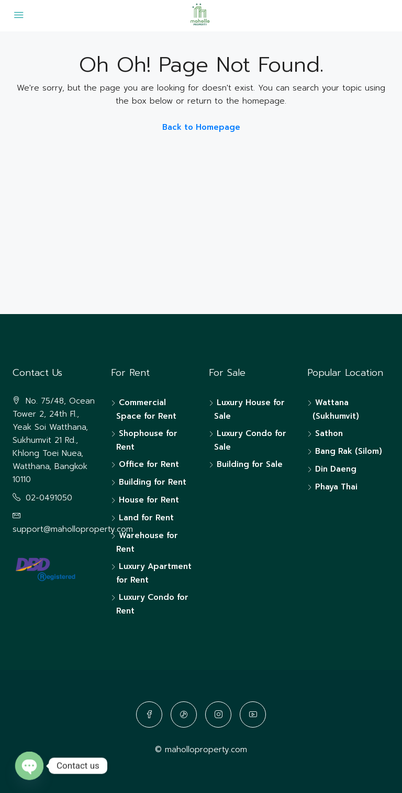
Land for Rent (146, 517)
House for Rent (149, 500)
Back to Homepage (201, 127)
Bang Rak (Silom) (348, 451)
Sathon (329, 433)
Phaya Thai (336, 487)
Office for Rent (149, 464)
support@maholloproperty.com (73, 529)
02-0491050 (49, 498)
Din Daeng (335, 469)
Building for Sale (250, 464)
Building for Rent (152, 482)
